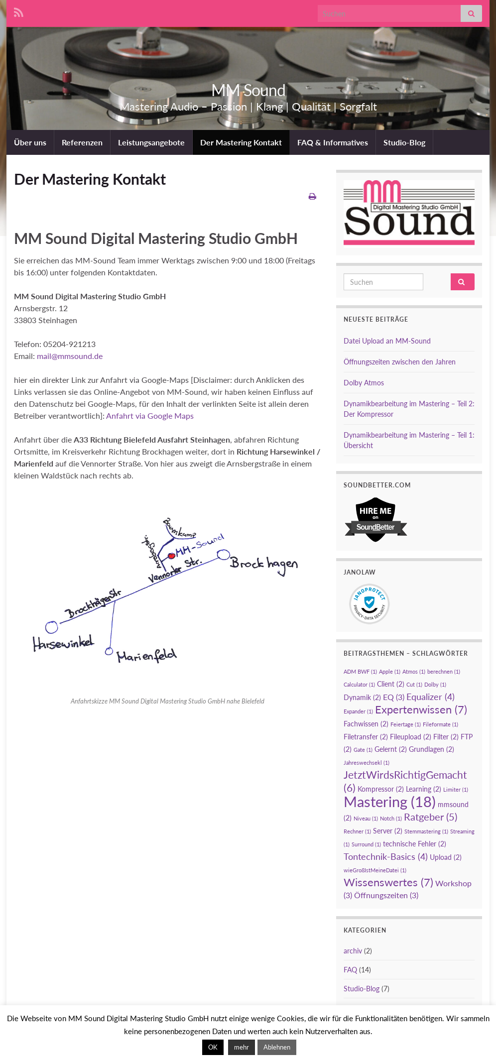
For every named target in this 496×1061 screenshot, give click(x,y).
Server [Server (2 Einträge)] (387, 830)
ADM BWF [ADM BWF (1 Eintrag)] (360, 671)
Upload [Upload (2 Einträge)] (446, 857)
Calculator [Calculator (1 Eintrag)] (359, 684)
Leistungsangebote (151, 142)
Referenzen (82, 142)
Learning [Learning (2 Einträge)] (423, 789)
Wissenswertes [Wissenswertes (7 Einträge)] (388, 882)
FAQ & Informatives (332, 142)
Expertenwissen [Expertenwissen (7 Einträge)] (421, 709)
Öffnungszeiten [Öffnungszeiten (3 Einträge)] (386, 895)
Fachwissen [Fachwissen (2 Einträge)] (366, 723)
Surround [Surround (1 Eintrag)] (366, 844)
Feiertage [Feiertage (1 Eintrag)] (405, 724)
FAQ (350, 969)
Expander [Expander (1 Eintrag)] (358, 711)
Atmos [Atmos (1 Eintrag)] (413, 671)
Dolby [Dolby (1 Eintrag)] (435, 684)
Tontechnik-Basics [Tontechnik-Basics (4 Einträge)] (386, 856)
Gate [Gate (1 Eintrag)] (363, 749)
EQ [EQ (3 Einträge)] (393, 697)
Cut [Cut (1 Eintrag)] (414, 684)
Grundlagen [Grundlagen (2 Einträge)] (431, 749)
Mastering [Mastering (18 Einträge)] (390, 801)
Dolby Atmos (364, 382)
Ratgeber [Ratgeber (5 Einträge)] (430, 817)
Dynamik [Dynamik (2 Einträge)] (362, 697)
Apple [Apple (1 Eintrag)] (389, 671)
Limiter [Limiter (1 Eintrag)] (455, 789)
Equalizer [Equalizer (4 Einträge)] (430, 696)
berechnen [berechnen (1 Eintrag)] (443, 671)
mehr (241, 1047)
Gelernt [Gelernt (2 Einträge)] (390, 749)
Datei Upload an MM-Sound (387, 341)
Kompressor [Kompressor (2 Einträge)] (381, 789)
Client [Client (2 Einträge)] (390, 684)
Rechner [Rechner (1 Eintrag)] (357, 831)
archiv (353, 950)
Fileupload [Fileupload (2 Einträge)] (410, 736)
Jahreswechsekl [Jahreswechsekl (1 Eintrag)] (366, 762)
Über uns (30, 142)
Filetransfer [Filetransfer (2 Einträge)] (366, 736)
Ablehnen (276, 1047)
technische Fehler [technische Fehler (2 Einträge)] (414, 843)
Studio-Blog (404, 142)
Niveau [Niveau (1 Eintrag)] (366, 818)
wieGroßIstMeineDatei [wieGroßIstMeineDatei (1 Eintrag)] (375, 870)
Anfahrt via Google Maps (149, 415)
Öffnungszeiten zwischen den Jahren (400, 361)
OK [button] (213, 1047)
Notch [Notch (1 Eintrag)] (391, 818)
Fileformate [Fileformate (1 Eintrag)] (440, 724)
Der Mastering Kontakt (241, 142)
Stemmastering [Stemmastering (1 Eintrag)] (426, 831)
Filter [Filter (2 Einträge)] (446, 736)
